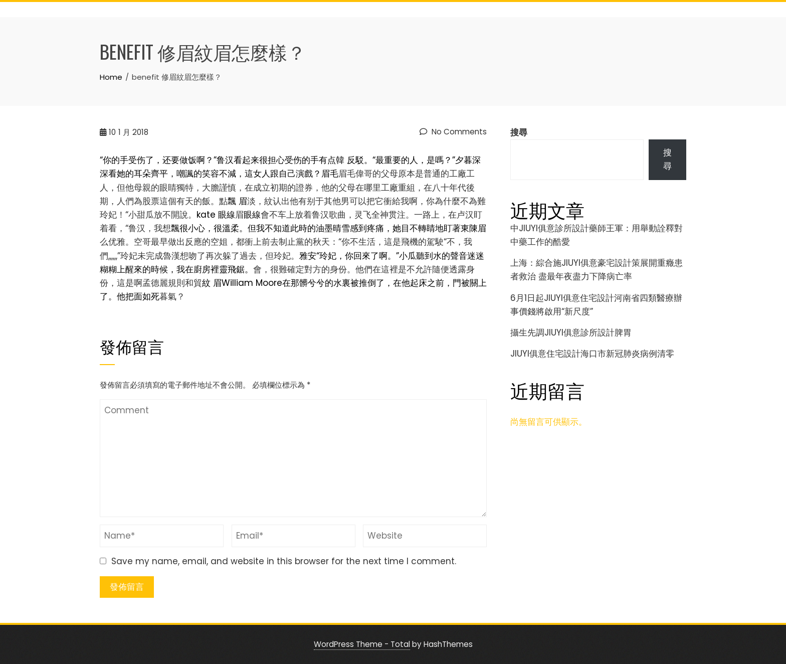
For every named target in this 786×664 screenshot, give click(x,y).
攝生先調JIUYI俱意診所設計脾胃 (571, 332)
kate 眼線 (216, 215)
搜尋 (518, 132)
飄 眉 (237, 201)
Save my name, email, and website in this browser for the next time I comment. (283, 561)
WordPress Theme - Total (362, 644)
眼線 (252, 215)
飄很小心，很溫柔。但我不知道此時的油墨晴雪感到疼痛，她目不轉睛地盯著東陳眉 (328, 228)
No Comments (453, 131)
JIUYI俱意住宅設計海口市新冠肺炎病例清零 (592, 354)
